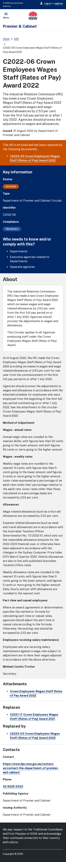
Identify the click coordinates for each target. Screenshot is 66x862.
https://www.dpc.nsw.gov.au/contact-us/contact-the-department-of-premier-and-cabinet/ (31, 768)
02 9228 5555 (13, 786)
